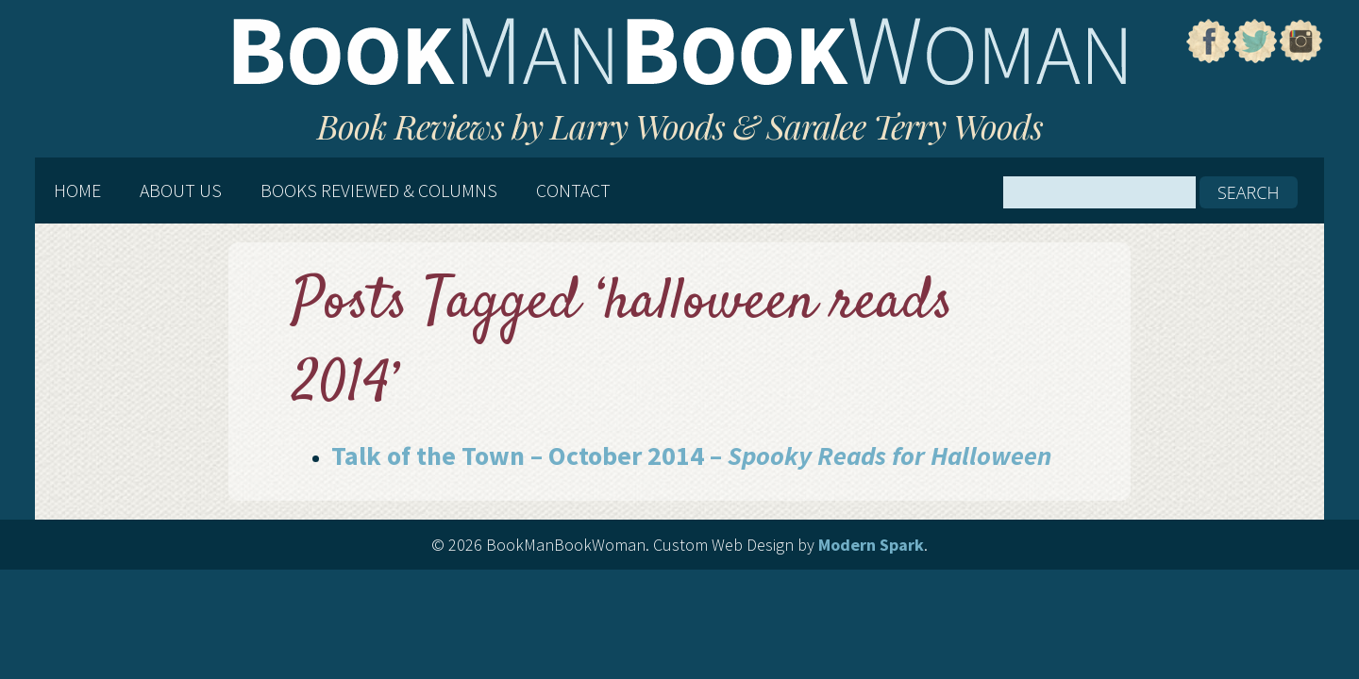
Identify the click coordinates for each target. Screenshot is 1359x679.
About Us (181, 190)
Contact (573, 190)
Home (77, 190)
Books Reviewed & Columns (378, 190)
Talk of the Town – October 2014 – (691, 455)
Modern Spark (871, 544)
